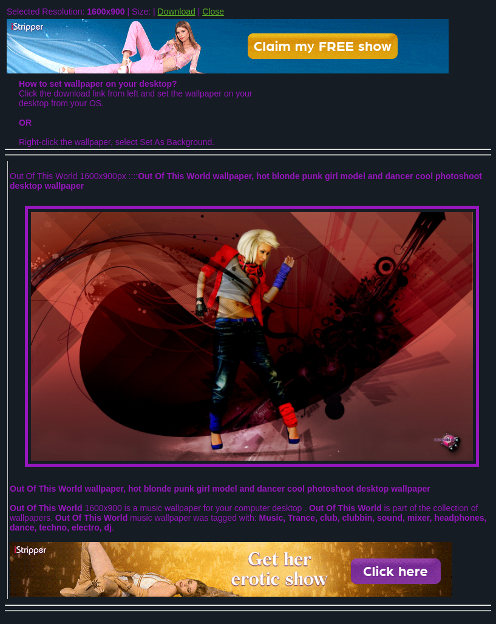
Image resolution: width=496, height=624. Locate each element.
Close (213, 11)
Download (176, 11)
